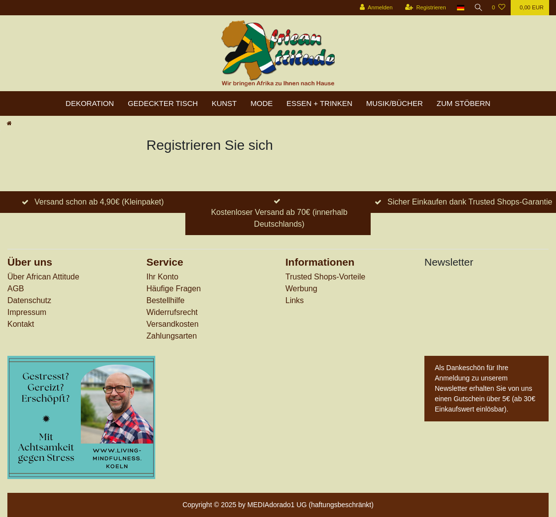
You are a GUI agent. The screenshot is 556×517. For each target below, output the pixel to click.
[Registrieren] (422, 7)
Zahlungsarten (171, 336)
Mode (261, 103)
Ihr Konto (162, 277)
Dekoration (90, 103)
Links (294, 300)
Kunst (224, 103)
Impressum (26, 312)
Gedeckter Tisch (163, 103)
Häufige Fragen (173, 288)
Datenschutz (29, 300)
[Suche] (476, 7)
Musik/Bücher (394, 103)
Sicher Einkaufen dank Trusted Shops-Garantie (469, 202)
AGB (15, 288)
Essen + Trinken (319, 103)
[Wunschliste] (498, 7)
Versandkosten (172, 324)
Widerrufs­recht (172, 312)
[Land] (458, 7)
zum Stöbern (463, 103)
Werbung (301, 288)
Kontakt (20, 324)
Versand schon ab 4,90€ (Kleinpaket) (99, 202)
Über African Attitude (43, 277)
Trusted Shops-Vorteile (325, 277)
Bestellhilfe (165, 300)
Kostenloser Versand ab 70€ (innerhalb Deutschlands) (279, 218)
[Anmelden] (373, 7)
